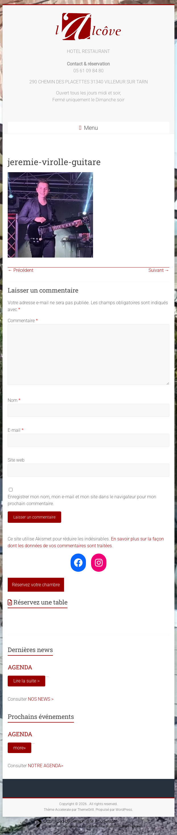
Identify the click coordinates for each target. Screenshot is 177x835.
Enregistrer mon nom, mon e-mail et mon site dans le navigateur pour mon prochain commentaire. (82, 500)
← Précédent (20, 270)
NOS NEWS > (40, 699)
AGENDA (20, 667)
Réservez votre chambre (36, 584)
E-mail (16, 430)
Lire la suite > (26, 681)
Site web (16, 460)
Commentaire (23, 320)
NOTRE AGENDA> (45, 765)
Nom (14, 400)
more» (19, 747)
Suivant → (159, 270)
